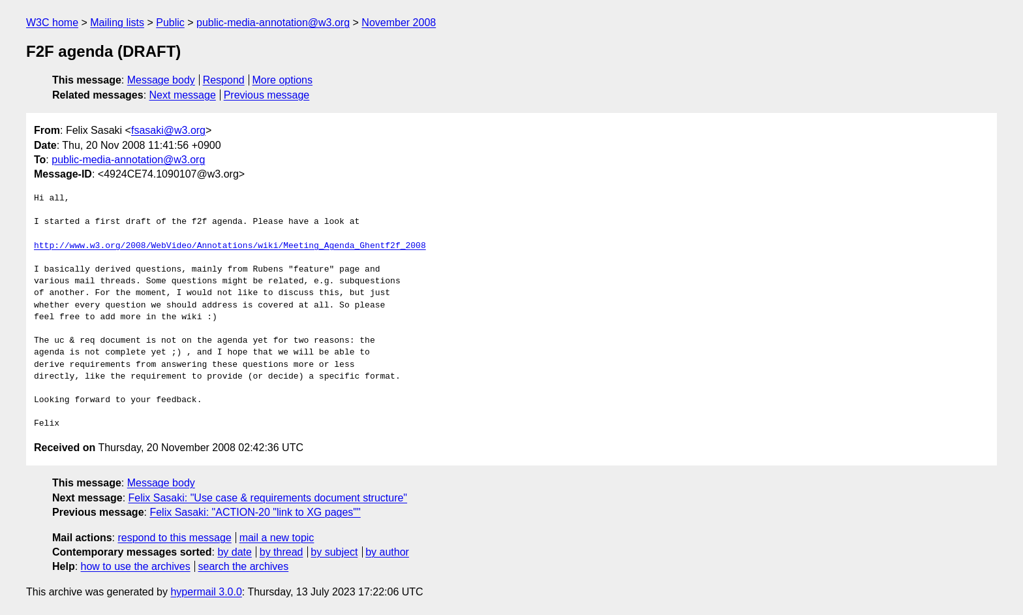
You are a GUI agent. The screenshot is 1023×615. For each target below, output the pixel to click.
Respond (224, 80)
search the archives (243, 566)
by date (234, 552)
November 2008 (398, 22)
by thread (281, 552)
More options (282, 80)
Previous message (267, 95)
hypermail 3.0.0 (205, 591)
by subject (334, 552)
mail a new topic (276, 537)
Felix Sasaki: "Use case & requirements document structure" (268, 497)
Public (170, 22)
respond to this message (174, 537)
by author (387, 552)
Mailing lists (117, 22)
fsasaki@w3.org (168, 130)
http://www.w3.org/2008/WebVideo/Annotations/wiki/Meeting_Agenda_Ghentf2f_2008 (230, 246)
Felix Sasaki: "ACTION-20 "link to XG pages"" (254, 512)
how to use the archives (136, 566)
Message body (161, 80)
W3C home (52, 22)
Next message (182, 95)
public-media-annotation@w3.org (273, 22)
